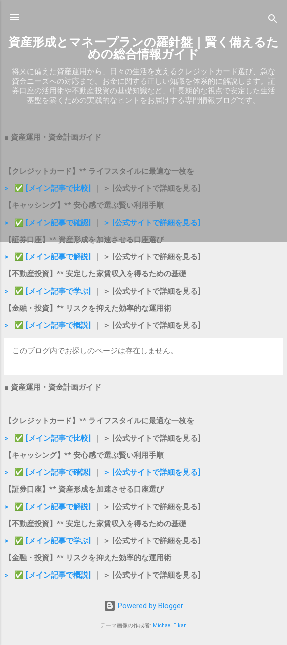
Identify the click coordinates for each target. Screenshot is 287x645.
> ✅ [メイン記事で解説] (48, 256)
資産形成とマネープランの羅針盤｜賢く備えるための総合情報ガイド (143, 48)
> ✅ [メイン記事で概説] (47, 325)
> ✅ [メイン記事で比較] (48, 188)
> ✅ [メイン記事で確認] (47, 222)
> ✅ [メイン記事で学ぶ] (47, 291)
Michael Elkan (170, 625)
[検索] (273, 20)
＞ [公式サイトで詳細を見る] (151, 222)
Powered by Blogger (143, 605)
